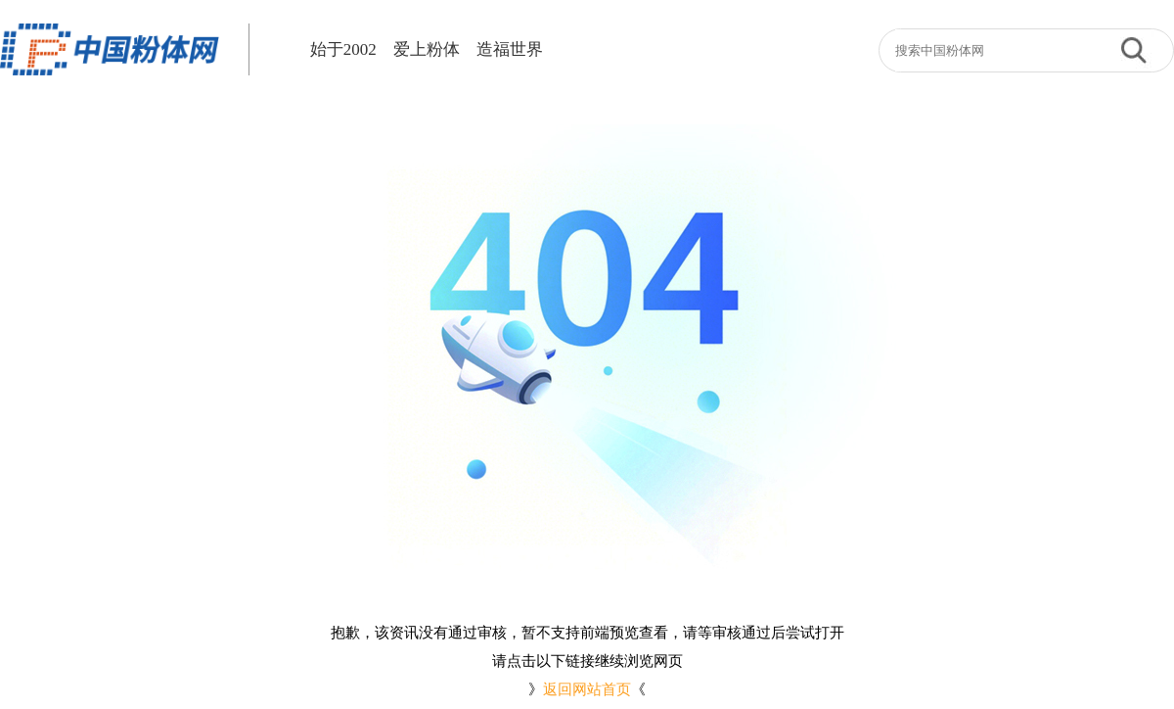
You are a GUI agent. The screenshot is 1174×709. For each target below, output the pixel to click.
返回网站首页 (587, 689)
